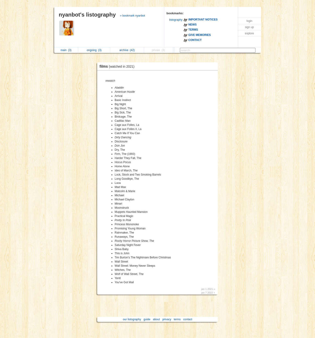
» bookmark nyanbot (132, 15)
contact (187, 319)
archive (127, 50)
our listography (132, 319)
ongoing (94, 50)
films (118, 66)
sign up (249, 27)
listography (175, 19)
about (156, 319)
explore (249, 33)
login (249, 21)
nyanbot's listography (87, 15)
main (66, 50)
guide (147, 319)
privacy (166, 319)
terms (177, 319)
